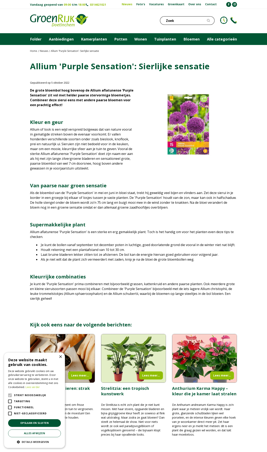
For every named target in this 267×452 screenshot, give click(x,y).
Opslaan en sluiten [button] (34, 423)
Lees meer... (80, 375)
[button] (34, 442)
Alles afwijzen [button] (34, 433)
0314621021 (98, 4)
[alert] (34, 400)
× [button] (60, 356)
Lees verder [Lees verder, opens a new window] (33, 387)
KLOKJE (223, 20)
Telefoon (233, 20)
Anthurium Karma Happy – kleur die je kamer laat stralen (204, 391)
